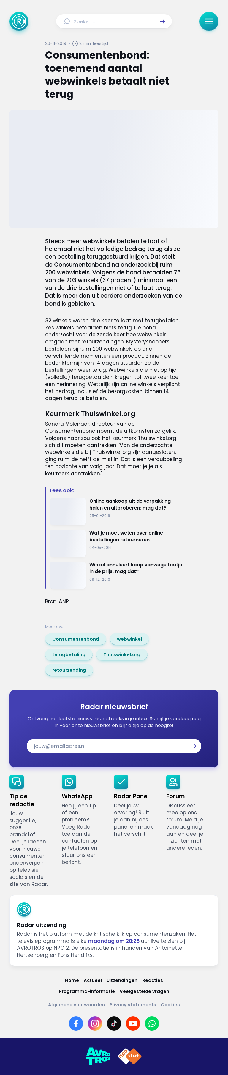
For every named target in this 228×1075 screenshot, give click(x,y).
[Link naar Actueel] (93, 980)
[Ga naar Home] (19, 21)
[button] (162, 21)
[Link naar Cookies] (170, 1004)
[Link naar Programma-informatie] (87, 991)
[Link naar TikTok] (114, 1023)
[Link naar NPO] (130, 1056)
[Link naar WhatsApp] (152, 1023)
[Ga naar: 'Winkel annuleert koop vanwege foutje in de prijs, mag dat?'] (116, 575)
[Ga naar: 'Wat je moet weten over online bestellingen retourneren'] (116, 543)
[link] (75, 639)
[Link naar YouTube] (133, 1023)
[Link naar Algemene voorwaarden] (76, 1004)
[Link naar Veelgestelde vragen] (144, 991)
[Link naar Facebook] (76, 1023)
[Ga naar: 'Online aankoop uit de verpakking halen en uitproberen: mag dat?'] (116, 511)
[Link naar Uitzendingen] (122, 980)
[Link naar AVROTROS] (98, 1056)
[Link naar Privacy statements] (133, 1004)
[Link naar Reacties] (152, 980)
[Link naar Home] (72, 980)
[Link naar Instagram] (95, 1023)
